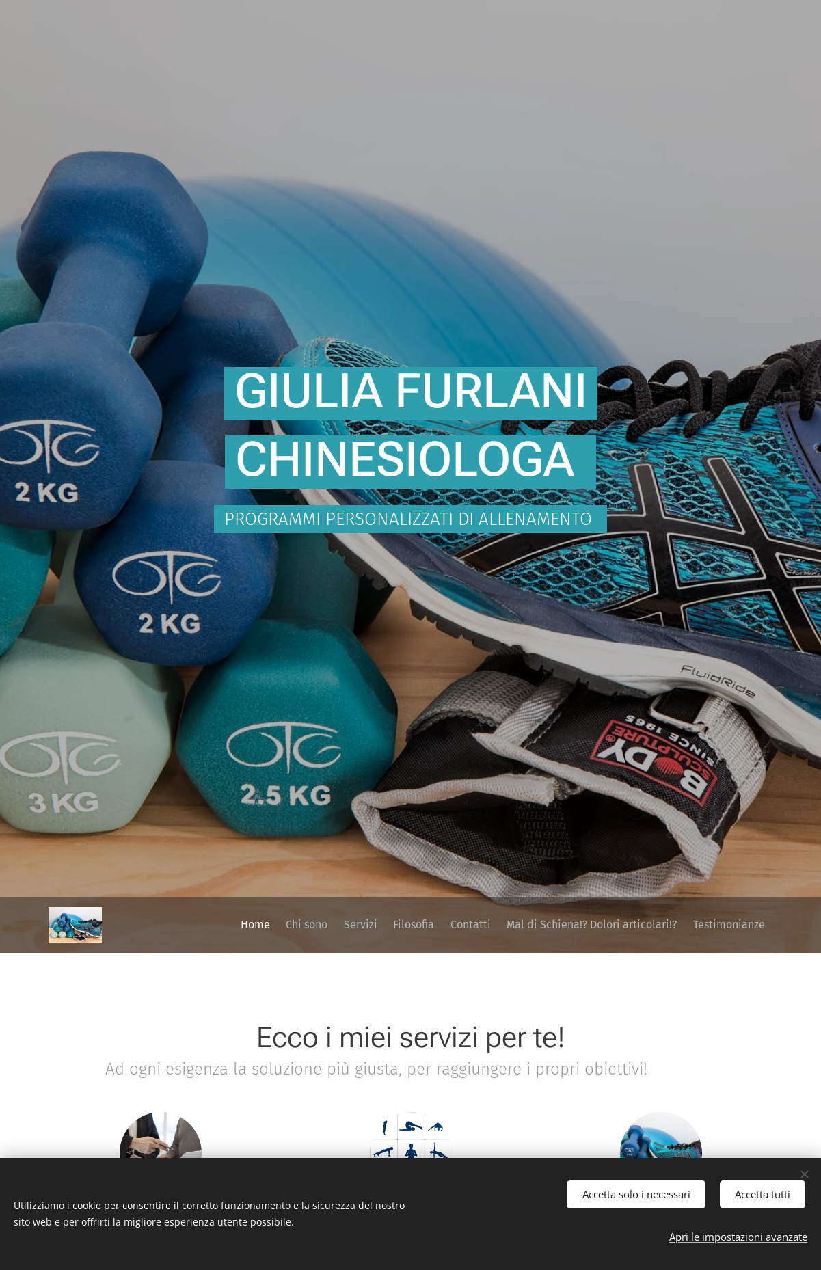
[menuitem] (246, 925)
